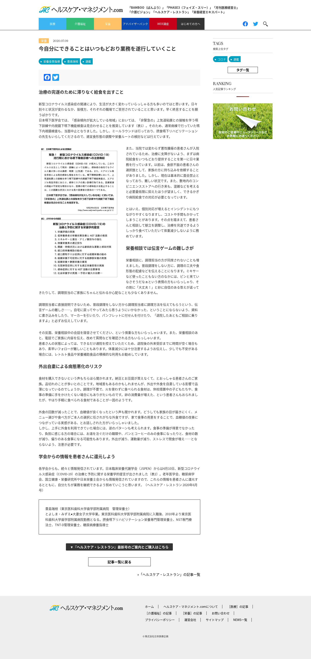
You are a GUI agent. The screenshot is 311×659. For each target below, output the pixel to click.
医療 (52, 24)
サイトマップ (215, 620)
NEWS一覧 (240, 620)
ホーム (149, 606)
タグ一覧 (242, 70)
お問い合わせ (221, 613)
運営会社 (190, 620)
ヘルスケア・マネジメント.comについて (190, 606)
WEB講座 (163, 24)
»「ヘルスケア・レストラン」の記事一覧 (168, 574)
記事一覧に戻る (119, 561)
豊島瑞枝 (72, 61)
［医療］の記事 (237, 606)
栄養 (108, 24)
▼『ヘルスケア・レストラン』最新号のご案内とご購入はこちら (119, 546)
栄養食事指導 (51, 61)
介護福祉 (80, 24)
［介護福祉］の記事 (158, 613)
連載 (88, 61)
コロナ (222, 59)
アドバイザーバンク (135, 24)
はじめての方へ (190, 24)
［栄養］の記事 (191, 613)
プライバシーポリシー (160, 620)
